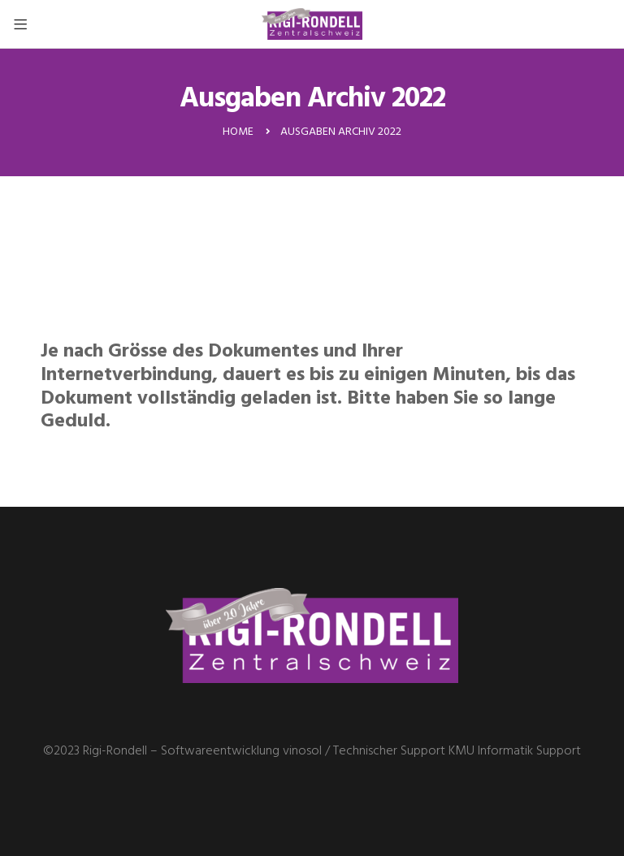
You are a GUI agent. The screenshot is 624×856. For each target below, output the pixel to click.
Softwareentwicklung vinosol (241, 751)
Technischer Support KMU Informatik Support (457, 751)
